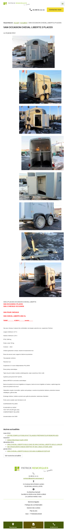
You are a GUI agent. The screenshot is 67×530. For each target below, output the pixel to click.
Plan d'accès (13, 527)
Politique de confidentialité (33, 505)
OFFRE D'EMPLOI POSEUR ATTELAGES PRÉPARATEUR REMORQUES (32, 435)
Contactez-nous (55, 9)
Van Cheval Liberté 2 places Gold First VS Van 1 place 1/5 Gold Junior (29, 446)
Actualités (23, 23)
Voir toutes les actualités (13, 455)
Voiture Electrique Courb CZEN (17, 440)
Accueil (16, 23)
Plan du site (33, 511)
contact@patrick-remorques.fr (33, 478)
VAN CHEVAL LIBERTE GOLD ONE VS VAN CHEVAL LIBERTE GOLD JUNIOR (34, 444)
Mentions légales (33, 502)
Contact (33, 527)
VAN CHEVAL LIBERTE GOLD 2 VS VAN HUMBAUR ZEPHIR (28, 451)
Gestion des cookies (33, 508)
